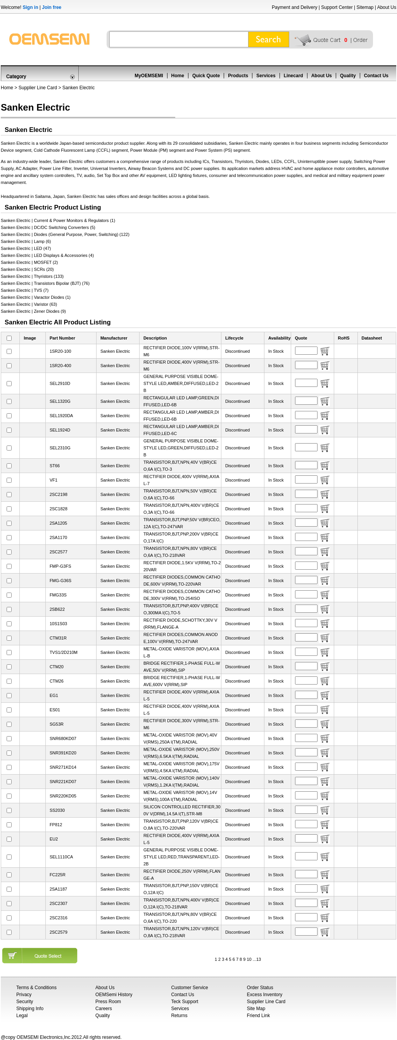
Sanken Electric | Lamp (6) (26, 241)
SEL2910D (60, 383)
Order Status (260, 987)
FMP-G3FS (60, 566)
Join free (51, 7)
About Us (386, 7)
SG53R (57, 724)
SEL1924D (60, 430)
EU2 (54, 839)
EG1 (54, 695)
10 (249, 959)
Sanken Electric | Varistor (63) (29, 304)
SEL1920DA (61, 415)
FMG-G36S (60, 580)
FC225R (58, 874)
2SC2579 (58, 932)
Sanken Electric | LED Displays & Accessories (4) (47, 255)
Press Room (108, 1001)
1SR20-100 (60, 351)
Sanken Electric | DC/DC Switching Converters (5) (48, 227)
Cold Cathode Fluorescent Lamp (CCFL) (72, 150)
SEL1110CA (61, 857)
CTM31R (58, 638)
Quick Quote (206, 75)
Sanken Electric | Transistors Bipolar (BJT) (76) (45, 283)
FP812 (56, 824)
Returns (179, 1015)
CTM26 (57, 681)
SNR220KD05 (63, 796)
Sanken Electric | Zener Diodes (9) (33, 311)
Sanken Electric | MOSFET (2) (29, 262)
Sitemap (364, 7)
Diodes (262, 161)
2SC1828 (58, 508)
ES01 (55, 709)
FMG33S (58, 595)
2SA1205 (58, 523)
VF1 (53, 480)
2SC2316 (58, 917)
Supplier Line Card (38, 87)
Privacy (23, 994)
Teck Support (184, 1001)
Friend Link (258, 1015)
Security (24, 1001)
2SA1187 (58, 889)
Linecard (293, 75)
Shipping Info (29, 1008)
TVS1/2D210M (64, 652)
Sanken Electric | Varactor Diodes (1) (36, 297)
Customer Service (189, 987)
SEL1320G (60, 401)
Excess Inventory (264, 994)
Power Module (143, 150)
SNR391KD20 (63, 753)
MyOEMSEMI (149, 75)
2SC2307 (58, 903)
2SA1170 (58, 537)
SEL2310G (60, 447)
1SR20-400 (60, 365)
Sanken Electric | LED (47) (26, 248)
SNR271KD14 (63, 767)
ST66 (55, 465)
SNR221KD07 (63, 781)
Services (265, 75)
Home (177, 75)
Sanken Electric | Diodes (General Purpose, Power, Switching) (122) (65, 234)
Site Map (256, 1008)
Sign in (30, 7)
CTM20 (57, 666)
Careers (103, 1008)
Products (238, 75)
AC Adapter (26, 168)
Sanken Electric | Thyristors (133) (32, 276)
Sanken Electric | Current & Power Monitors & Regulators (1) (58, 220)
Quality (348, 75)
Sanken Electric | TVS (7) (24, 290)
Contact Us (376, 75)
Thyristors (244, 161)
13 (258, 959)
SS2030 (57, 810)
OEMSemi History (113, 994)
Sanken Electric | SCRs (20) (27, 269)
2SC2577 (58, 551)
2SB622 (57, 609)
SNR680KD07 (63, 738)
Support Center (336, 7)
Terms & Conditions (36, 987)
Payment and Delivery (294, 7)
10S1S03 (58, 623)
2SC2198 (58, 494)
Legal (22, 1015)
